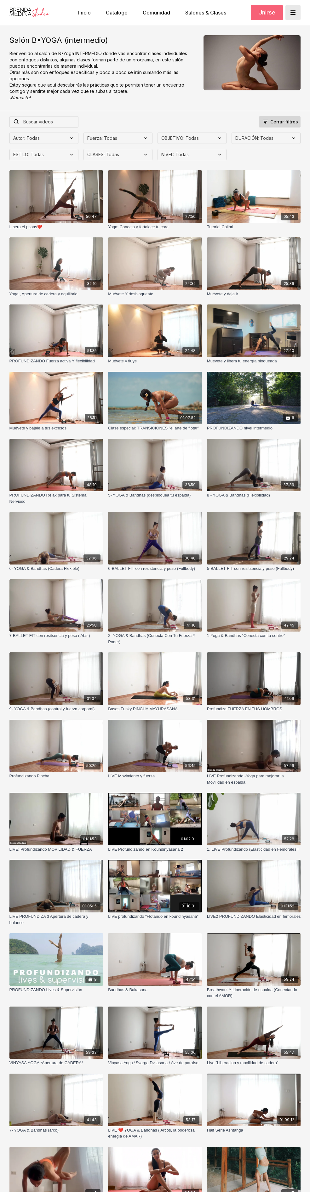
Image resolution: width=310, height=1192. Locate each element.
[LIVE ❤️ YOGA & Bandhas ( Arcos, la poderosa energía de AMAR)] (155, 1133)
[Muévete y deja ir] (254, 294)
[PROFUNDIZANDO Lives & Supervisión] (56, 990)
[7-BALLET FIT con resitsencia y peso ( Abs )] (56, 636)
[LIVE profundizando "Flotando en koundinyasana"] (155, 916)
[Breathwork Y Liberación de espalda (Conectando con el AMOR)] (254, 993)
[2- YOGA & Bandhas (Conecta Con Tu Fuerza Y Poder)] (155, 639)
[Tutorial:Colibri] (254, 227)
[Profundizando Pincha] (56, 776)
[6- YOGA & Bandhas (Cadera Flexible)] (56, 568)
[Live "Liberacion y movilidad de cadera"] (254, 1063)
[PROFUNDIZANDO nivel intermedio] (254, 428)
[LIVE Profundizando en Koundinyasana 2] (155, 849)
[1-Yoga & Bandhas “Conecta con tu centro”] (254, 636)
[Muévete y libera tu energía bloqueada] (254, 361)
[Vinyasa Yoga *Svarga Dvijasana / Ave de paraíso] (155, 1063)
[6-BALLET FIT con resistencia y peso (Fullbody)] (155, 568)
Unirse (266, 12)
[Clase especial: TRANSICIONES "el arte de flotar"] (155, 428)
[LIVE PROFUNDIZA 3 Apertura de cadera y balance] (56, 919)
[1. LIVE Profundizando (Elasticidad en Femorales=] (254, 849)
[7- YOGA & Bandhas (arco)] (56, 1130)
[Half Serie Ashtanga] (254, 1130)
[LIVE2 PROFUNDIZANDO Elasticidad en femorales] (254, 916)
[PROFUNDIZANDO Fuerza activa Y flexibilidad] (56, 361)
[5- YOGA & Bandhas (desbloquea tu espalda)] (155, 495)
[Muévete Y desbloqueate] (155, 294)
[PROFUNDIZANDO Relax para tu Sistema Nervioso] (56, 498)
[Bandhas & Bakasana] (155, 990)
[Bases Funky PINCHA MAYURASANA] (155, 709)
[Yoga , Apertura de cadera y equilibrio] (56, 294)
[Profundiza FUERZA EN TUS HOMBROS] (254, 709)
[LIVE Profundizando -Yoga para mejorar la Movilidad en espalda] (254, 779)
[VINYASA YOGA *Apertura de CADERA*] (56, 1063)
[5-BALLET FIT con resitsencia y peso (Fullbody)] (254, 568)
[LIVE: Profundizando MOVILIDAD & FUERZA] (56, 849)
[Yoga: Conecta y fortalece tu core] (155, 227)
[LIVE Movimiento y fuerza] (155, 776)
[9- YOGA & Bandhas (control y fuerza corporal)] (56, 709)
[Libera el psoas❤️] (56, 227)
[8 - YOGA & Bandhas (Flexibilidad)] (254, 495)
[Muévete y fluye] (155, 361)
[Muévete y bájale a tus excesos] (56, 428)
